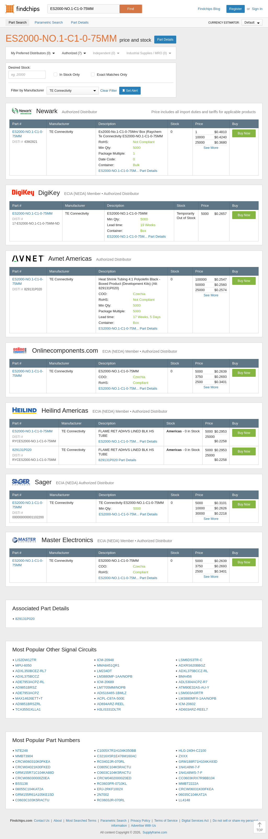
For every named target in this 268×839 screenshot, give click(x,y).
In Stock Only (67, 75)
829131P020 (22, 450)
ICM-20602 (187, 704)
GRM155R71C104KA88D (34, 773)
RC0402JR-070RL (111, 762)
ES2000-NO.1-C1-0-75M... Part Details (128, 171)
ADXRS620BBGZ (192, 665)
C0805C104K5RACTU (114, 767)
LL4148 (184, 800)
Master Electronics (92, 539)
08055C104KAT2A (29, 789)
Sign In (257, 9)
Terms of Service (166, 820)
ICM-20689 (105, 682)
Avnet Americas (71, 258)
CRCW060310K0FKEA (32, 762)
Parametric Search (113, 820)
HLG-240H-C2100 (192, 751)
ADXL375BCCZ (27, 676)
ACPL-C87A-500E (111, 698)
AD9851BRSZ (26, 687)
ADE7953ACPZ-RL (29, 682)
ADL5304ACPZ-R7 (193, 682)
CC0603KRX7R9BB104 (196, 778)
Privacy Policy (140, 820)
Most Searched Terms (81, 820)
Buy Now (244, 133)
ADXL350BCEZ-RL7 (31, 671)
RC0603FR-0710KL (112, 784)
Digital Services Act (195, 820)
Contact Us (41, 820)
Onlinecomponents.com (94, 350)
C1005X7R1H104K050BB (116, 751)
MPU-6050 (23, 665)
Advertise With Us (143, 825)
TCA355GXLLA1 (28, 709)
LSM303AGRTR (191, 693)
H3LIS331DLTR (109, 709)
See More (211, 148)
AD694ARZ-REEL (110, 704)
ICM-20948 (105, 660)
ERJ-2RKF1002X (110, 789)
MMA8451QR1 (108, 665)
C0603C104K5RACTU (114, 773)
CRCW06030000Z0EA (32, 778)
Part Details (165, 39)
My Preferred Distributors (34, 53)
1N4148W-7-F (189, 767)
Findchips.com (22, 8)
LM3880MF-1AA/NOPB (114, 676)
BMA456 (185, 676)
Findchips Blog (209, 9)
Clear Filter (108, 90)
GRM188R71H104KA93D (198, 762)
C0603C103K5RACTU (32, 800)
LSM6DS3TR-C (190, 660)
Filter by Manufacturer (27, 90)
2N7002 (103, 795)
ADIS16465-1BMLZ (112, 693)
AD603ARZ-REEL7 (193, 709)
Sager (63, 482)
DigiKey (75, 192)
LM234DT (104, 671)
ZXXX (183, 756)
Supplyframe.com (155, 832)
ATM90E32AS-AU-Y (194, 687)
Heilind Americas (89, 410)
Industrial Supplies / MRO (150, 53)
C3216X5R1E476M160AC (117, 756)
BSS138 (21, 784)
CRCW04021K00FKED (32, 767)
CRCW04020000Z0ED (114, 778)
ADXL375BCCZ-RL (193, 671)
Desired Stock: (27, 72)
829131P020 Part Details (117, 460)
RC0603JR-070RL (111, 800)
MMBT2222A (188, 784)
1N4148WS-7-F (190, 773)
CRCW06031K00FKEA (196, 789)
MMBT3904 (24, 756)
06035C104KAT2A (193, 795)
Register (235, 9)
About (58, 820)
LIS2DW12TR (25, 660)
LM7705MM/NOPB (111, 687)
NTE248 (21, 751)
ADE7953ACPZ (27, 693)
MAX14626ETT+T (29, 698)
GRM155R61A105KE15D (34, 795)
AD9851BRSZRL (28, 704)
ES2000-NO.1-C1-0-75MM (32, 213)
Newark (54, 111)
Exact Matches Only (109, 75)
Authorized (75, 53)
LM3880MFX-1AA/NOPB (197, 698)
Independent (107, 53)
